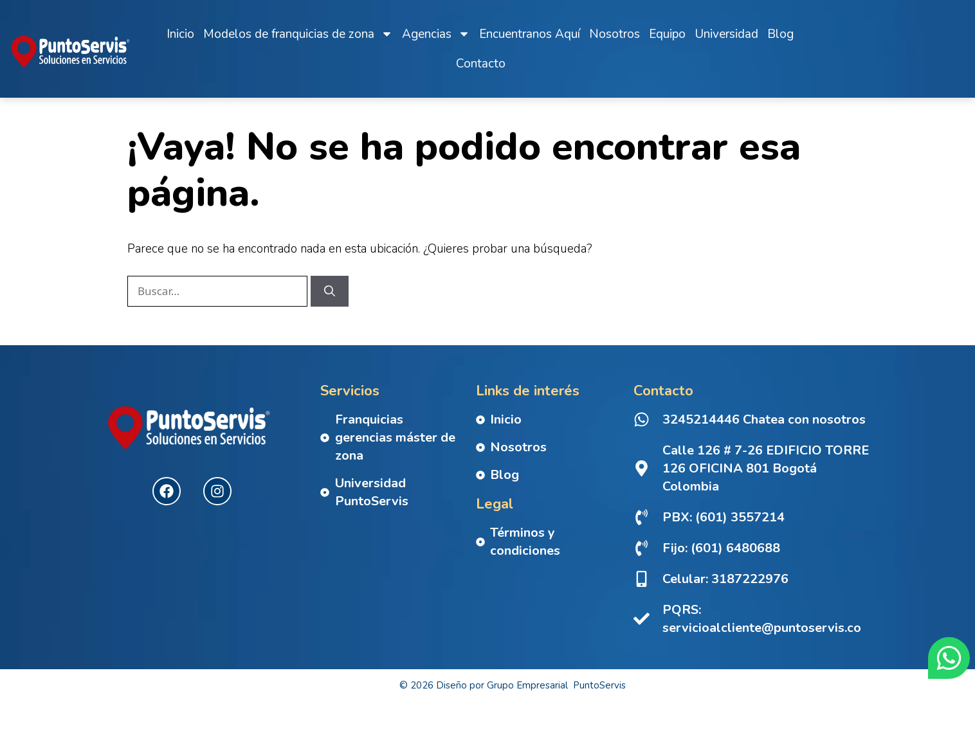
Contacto (481, 63)
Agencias (436, 33)
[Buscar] (330, 304)
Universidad (726, 34)
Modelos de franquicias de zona (298, 33)
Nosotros (614, 34)
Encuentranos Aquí (529, 34)
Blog (780, 34)
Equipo (667, 34)
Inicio (180, 34)
